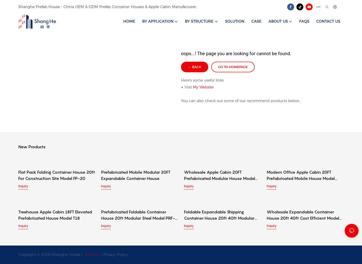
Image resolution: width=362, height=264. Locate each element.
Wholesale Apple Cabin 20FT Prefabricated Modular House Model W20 (219, 176)
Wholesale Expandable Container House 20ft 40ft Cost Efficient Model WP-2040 (303, 215)
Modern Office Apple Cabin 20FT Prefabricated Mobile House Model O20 (301, 176)
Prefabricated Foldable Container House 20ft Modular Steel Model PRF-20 (138, 215)
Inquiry (23, 186)
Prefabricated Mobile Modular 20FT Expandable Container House (135, 175)
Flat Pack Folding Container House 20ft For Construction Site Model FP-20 (56, 175)
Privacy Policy (115, 254)
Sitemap (92, 254)
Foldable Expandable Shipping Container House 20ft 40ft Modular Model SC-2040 (219, 215)
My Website (203, 87)
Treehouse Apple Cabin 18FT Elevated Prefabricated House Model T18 (55, 215)
